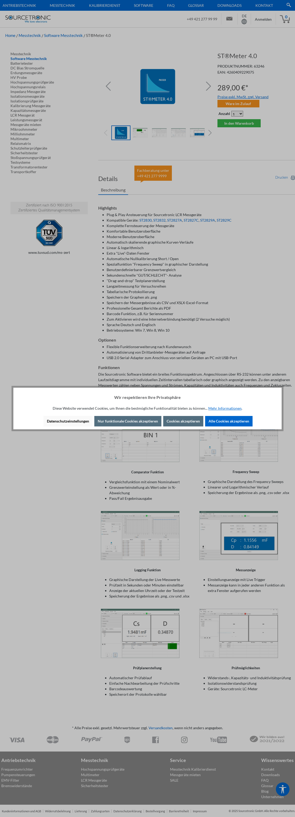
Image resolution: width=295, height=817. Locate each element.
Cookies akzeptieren (183, 421)
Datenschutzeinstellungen (68, 421)
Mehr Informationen (225, 408)
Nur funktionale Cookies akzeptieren (128, 421)
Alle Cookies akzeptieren (229, 421)
